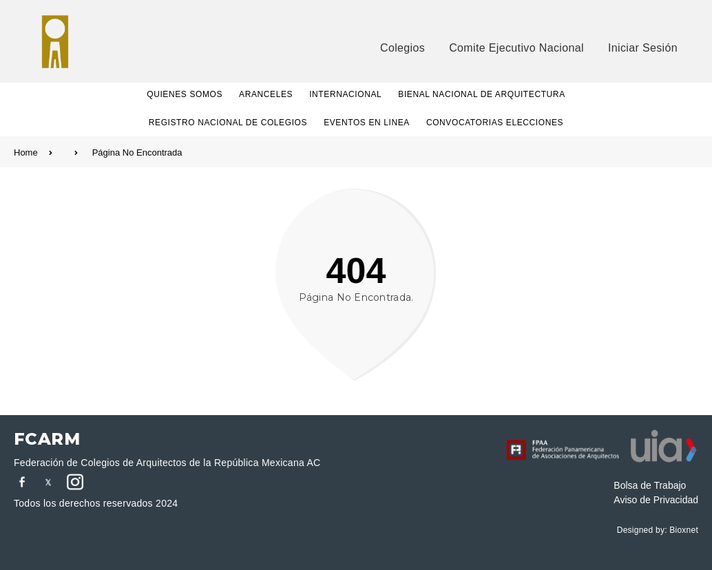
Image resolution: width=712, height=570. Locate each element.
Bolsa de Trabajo (650, 485)
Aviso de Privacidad (656, 499)
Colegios (402, 48)
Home (46, 152)
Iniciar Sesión (643, 48)
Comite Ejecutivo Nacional (516, 48)
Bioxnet (683, 530)
